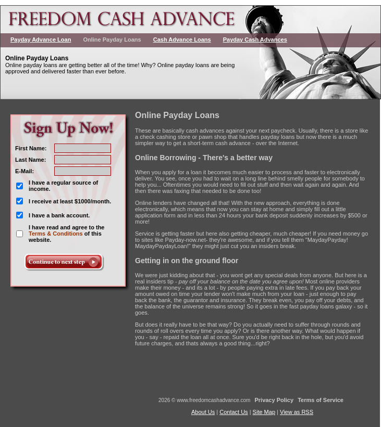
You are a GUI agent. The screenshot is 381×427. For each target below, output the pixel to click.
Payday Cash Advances (255, 39)
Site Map (264, 412)
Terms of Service (320, 400)
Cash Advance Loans (182, 39)
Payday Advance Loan (40, 39)
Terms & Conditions (56, 233)
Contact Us (233, 412)
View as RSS (296, 412)
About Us (203, 412)
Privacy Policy (273, 400)
